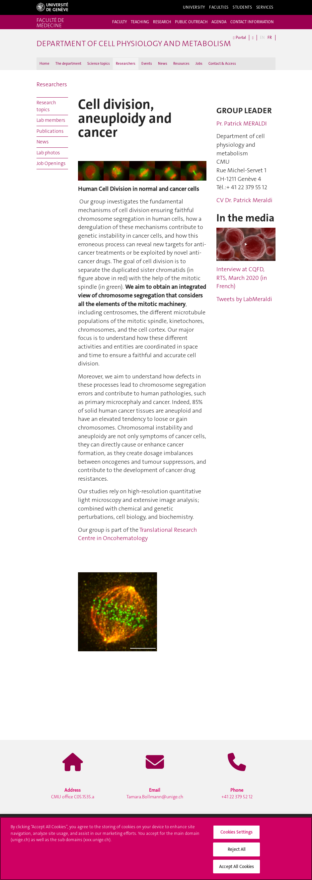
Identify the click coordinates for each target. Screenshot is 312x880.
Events (146, 63)
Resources (181, 63)
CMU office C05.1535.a (72, 793)
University (194, 7)
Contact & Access (222, 63)
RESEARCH (162, 22)
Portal (239, 37)
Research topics (46, 106)
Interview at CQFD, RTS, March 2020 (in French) (241, 277)
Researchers (125, 63)
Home (44, 63)
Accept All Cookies (236, 869)
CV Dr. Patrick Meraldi (244, 200)
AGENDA (218, 22)
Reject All (236, 851)
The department (68, 63)
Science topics (98, 63)
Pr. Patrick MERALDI (241, 123)
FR (270, 37)
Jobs (198, 63)
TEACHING (140, 22)
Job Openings (51, 163)
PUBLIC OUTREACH (191, 22)
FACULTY (119, 22)
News (162, 63)
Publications (50, 131)
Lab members (51, 120)
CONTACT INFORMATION (251, 22)
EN (262, 37)
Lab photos (48, 152)
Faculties (219, 7)
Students (242, 7)
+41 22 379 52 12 (237, 793)
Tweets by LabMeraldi (244, 299)
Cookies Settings (236, 834)
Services (265, 7)
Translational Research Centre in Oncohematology (137, 534)
